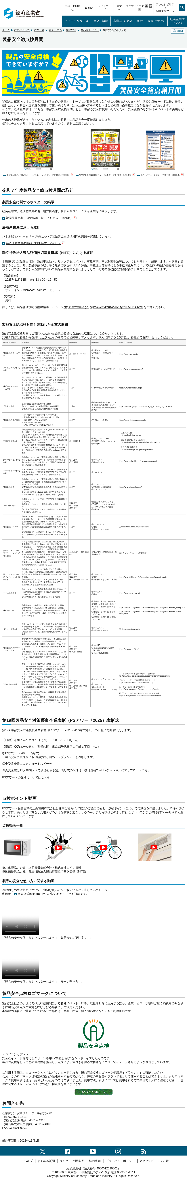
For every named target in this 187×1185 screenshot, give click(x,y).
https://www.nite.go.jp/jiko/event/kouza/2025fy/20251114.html (103, 307)
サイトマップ (104, 8)
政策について (156, 21)
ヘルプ (28, 1160)
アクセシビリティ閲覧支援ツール (165, 7)
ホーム (6, 30)
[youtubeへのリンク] (93, 1150)
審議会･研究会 (122, 21)
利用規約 (79, 1160)
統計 (140, 21)
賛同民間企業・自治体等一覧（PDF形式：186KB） (41, 217)
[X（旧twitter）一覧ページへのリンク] (42, 1150)
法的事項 (95, 1160)
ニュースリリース (76, 21)
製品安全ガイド (90, 30)
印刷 (178, 31)
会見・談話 (101, 21)
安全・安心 (55, 30)
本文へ (119, 8)
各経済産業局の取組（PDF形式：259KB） (35, 243)
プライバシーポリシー (120, 1160)
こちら (45, 777)
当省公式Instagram (30, 893)
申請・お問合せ (72, 8)
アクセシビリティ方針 (154, 1160)
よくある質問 (46, 1160)
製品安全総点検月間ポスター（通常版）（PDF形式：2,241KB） (107, 175)
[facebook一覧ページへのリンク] (67, 1150)
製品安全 (71, 30)
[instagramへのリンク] (118, 1150)
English (89, 7)
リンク (64, 1160)
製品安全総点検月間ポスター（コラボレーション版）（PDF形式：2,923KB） (40, 175)
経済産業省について (177, 21)
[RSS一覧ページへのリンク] (144, 1150)
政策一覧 (39, 30)
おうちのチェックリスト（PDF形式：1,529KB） (162, 175)
